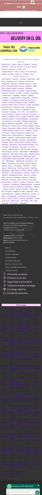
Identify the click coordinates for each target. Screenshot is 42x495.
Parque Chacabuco (17, 133)
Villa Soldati (6, 170)
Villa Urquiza (15, 170)
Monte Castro (16, 126)
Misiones (20, 67)
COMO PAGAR (10, 257)
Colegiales (5, 98)
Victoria (15, 152)
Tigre (10, 166)
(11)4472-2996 (17, 238)
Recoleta (22, 140)
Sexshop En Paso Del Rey (19, 422)
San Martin (29, 161)
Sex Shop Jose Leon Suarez (19, 349)
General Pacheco (8, 194)
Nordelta (31, 128)
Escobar (4, 102)
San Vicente (14, 203)
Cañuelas (6, 187)
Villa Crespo (23, 154)
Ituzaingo (13, 112)
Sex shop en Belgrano (13, 368)
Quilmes (11, 137)
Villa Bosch (5, 154)
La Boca (17, 114)
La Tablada (11, 116)
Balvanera (14, 84)
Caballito (21, 91)
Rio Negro (10, 74)
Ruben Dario (15, 201)
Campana (36, 184)
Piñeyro (35, 142)
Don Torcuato (6, 191)
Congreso (5, 100)
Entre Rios (5, 67)
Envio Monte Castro (12, 473)
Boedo (14, 88)
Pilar (31, 201)
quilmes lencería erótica (26, 408)
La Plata (33, 194)
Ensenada (29, 191)
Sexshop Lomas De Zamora (35, 457)
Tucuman (34, 64)
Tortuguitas (17, 166)
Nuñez (38, 128)
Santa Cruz (18, 74)
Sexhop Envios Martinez (35, 384)
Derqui (18, 189)
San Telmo (20, 163)
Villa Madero (10, 161)
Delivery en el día (14, 277)
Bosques (21, 88)
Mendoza (27, 64)
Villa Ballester (34, 152)
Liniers (37, 116)
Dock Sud (23, 100)
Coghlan (31, 95)
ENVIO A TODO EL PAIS (14, 264)
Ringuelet (30, 198)
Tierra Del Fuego (16, 173)
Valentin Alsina (14, 149)
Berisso (13, 187)
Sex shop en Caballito (13, 349)
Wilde (30, 170)
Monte (16, 198)
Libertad (30, 116)
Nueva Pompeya (8, 130)
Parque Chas (29, 133)
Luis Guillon (17, 121)
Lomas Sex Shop (12, 450)
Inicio (21, 23)
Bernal (9, 88)
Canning (5, 93)
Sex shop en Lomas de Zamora (20, 309)
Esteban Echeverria (15, 102)
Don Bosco (32, 100)
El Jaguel (16, 191)
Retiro (11, 142)
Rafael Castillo (32, 137)
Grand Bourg (30, 107)
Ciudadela (15, 95)
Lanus (18, 116)
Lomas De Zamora (8, 119)
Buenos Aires (6, 64)
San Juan (4, 69)
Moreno (22, 198)
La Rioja (19, 69)
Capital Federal (15, 98)
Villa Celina (14, 154)
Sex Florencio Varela (27, 384)
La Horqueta (21, 196)
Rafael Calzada (20, 137)
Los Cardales (31, 196)
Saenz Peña (25, 201)
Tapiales (36, 170)
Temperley (5, 173)
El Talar (22, 191)
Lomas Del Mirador (21, 119)
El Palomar (35, 105)
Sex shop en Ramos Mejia (19, 316)
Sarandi (4, 166)
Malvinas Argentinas (29, 121)
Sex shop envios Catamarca (5, 330)
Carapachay (26, 98)
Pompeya (28, 135)
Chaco (32, 74)
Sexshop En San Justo (13, 436)
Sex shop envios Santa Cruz (36, 330)
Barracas (29, 84)
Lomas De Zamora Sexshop (35, 450)
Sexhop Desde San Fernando (20, 384)
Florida (28, 105)
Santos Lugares (30, 163)
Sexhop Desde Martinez (13, 384)
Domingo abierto (14, 289)
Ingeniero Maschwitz (22, 194)
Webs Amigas (21, 305)
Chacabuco (15, 184)
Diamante (25, 189)
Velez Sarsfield (25, 149)
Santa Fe (20, 64)
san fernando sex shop (5, 408)
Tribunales (26, 166)
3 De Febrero (6, 79)
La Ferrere (25, 114)
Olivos (17, 130)
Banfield (21, 84)
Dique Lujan (34, 189)
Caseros (12, 93)
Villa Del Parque (34, 154)
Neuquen (26, 74)
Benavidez (28, 187)
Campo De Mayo (31, 91)
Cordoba (14, 64)
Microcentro (6, 126)
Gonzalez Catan (18, 107)
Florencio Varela (7, 105)
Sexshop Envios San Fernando (27, 450)
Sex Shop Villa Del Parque (35, 375)
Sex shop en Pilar (13, 316)
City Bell (26, 93)
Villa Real (33, 168)
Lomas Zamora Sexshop (5, 443)
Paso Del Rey (19, 142)
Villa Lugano (30, 159)
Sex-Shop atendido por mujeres (28, 391)
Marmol (4, 123)
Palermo (29, 130)
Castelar (19, 93)
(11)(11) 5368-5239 (17, 235)
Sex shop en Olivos (13, 309)
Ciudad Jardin (6, 95)
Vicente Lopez (7, 152)
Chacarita (34, 98)
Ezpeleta (32, 102)
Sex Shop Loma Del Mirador (12, 358)
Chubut (4, 74)
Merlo (36, 123)
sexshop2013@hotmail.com (17, 240)
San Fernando (14, 147)
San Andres (13, 144)
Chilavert (36, 187)
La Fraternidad (11, 196)
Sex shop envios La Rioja (27, 330)
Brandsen (20, 187)
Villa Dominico (17, 156)
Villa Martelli (20, 161)
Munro (25, 128)
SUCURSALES (10, 251)
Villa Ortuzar (12, 168)
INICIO (7, 248)
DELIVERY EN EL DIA (12, 261)
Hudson (18, 109)
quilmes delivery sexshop (13, 415)
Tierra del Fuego (31, 72)
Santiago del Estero (8, 72)
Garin (36, 191)
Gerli (26, 123)
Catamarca (11, 69)
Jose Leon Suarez (8, 114)
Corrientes (13, 67)
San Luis (34, 67)
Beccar (22, 86)
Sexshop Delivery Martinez (35, 401)
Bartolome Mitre (12, 86)
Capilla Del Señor (26, 184)
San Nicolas (12, 163)
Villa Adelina (24, 152)
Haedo (11, 109)
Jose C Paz (21, 112)
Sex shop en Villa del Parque (20, 323)
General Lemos (7, 107)
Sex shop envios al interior (27, 323)
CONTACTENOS (11, 270)
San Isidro (23, 147)
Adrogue (23, 79)
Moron (19, 128)
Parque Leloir (6, 135)
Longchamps (33, 119)
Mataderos (19, 123)
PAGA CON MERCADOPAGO (15, 267)
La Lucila (33, 114)
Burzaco (14, 91)
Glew (31, 123)
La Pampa (27, 67)
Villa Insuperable (18, 159)
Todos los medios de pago (19, 285)
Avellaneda (5, 84)
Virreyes (24, 170)
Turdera (4, 149)
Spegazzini (23, 203)
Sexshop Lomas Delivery (19, 464)
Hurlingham (26, 109)
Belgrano (29, 86)
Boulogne (29, 88)
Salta (24, 69)
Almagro (21, 81)
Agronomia (31, 79)
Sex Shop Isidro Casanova (35, 340)
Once (23, 130)
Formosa (22, 72)
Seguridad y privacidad (17, 281)
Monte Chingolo (28, 126)
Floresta (22, 105)
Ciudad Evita (34, 93)
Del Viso (12, 189)
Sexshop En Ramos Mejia (19, 429)
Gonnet (10, 198)
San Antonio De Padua (26, 144)
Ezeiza (25, 102)
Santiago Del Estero (16, 175)
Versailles (35, 149)
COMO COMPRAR (12, 254)
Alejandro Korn (12, 81)
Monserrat (12, 128)
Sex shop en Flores (13, 323)
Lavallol (23, 116)
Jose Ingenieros (32, 112)
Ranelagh (15, 140)
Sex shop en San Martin (5, 323)
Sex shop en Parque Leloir (27, 309)
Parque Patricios (18, 135)
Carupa (5, 189)
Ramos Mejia (6, 140)
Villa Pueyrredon (23, 168)
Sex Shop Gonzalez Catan (19, 340)
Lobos (4, 198)
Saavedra (5, 144)
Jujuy (16, 72)
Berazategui (6, 91)
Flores (16, 105)
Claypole (23, 95)
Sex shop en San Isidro (35, 316)
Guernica (5, 109)
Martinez (11, 123)
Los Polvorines (7, 121)
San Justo (31, 147)
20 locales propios (15, 274)
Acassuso (15, 79)
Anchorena (29, 81)
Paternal (28, 142)
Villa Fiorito (27, 156)
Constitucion (14, 100)
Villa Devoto (7, 156)
